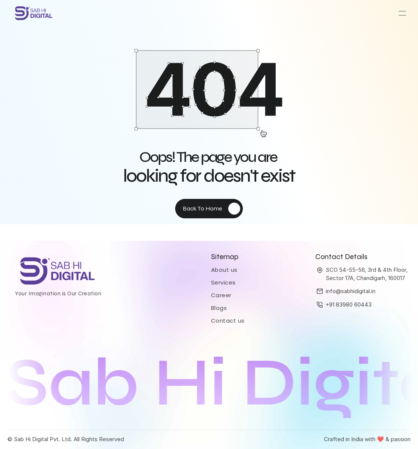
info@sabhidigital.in (350, 291)
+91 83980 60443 (349, 304)
